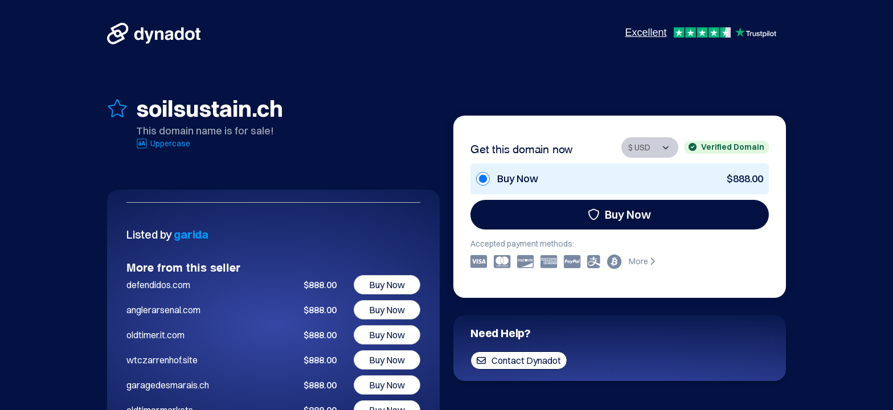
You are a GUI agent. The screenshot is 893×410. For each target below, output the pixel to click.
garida (191, 234)
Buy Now (619, 214)
